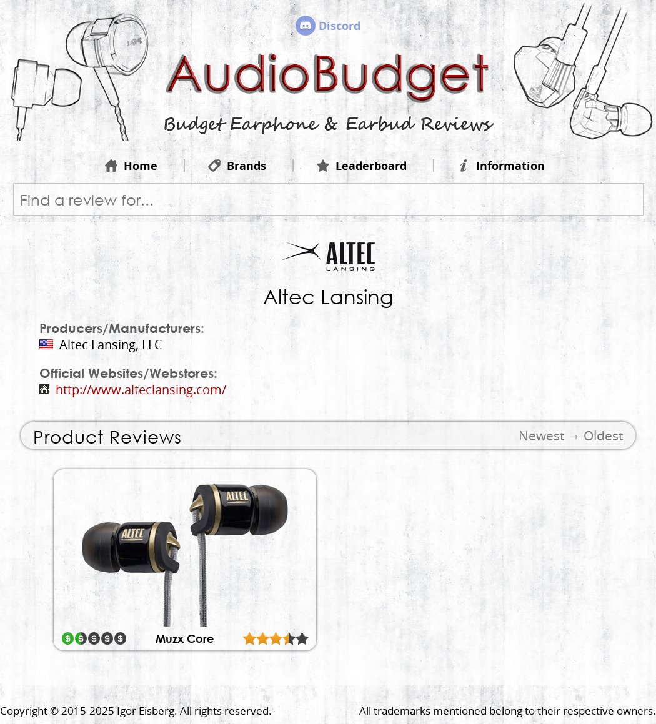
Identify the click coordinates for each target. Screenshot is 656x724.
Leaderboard (362, 165)
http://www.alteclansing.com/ (141, 389)
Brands (237, 165)
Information (501, 165)
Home (131, 165)
